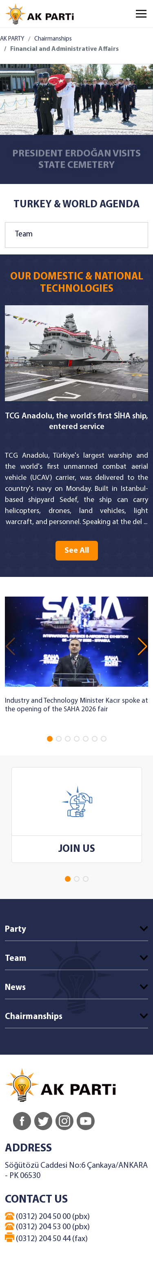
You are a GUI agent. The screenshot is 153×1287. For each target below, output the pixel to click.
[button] (50, 739)
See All (76, 551)
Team (24, 234)
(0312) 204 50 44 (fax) (46, 1238)
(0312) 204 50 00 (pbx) (47, 1216)
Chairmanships (53, 39)
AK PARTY (12, 39)
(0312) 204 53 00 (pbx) (47, 1226)
